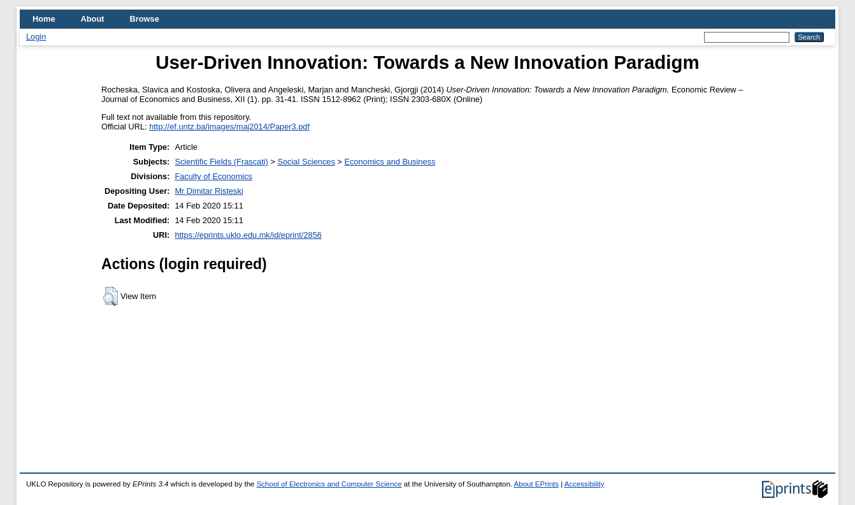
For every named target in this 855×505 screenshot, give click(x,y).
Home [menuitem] (43, 19)
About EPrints (536, 484)
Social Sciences (305, 161)
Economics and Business (389, 161)
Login (36, 36)
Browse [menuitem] (144, 19)
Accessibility (584, 484)
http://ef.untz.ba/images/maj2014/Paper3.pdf (229, 126)
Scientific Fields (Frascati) (221, 161)
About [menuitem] (92, 19)
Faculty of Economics (213, 176)
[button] (110, 296)
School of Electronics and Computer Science (329, 484)
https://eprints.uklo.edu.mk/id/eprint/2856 (248, 235)
